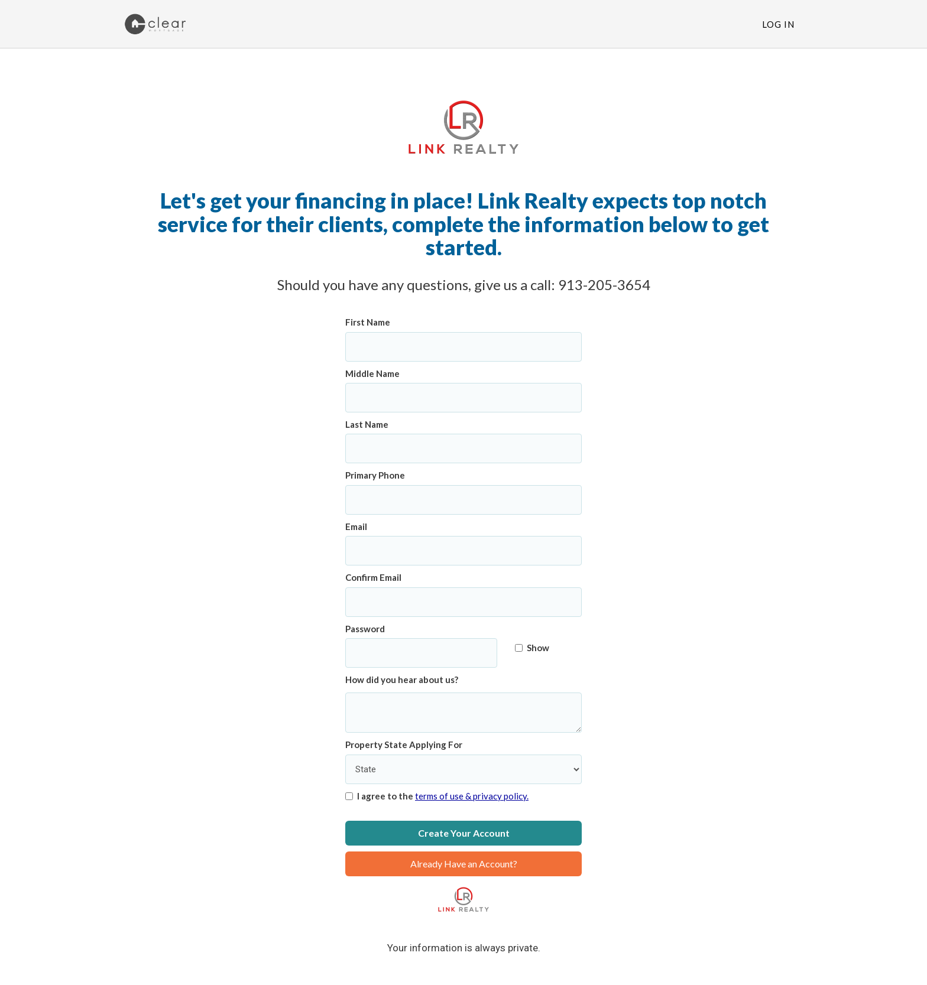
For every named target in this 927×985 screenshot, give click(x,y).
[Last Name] (463, 448)
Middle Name (372, 373)
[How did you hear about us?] (463, 713)
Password (365, 628)
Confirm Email (373, 577)
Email (356, 526)
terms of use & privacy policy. (472, 796)
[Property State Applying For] (463, 769)
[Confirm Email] (463, 602)
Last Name (366, 424)
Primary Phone (375, 475)
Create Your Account (464, 832)
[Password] (421, 653)
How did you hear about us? (401, 679)
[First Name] (463, 347)
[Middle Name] (463, 397)
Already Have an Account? (463, 863)
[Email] (463, 550)
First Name (367, 322)
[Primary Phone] (463, 500)
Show (532, 647)
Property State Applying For (403, 744)
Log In (778, 24)
